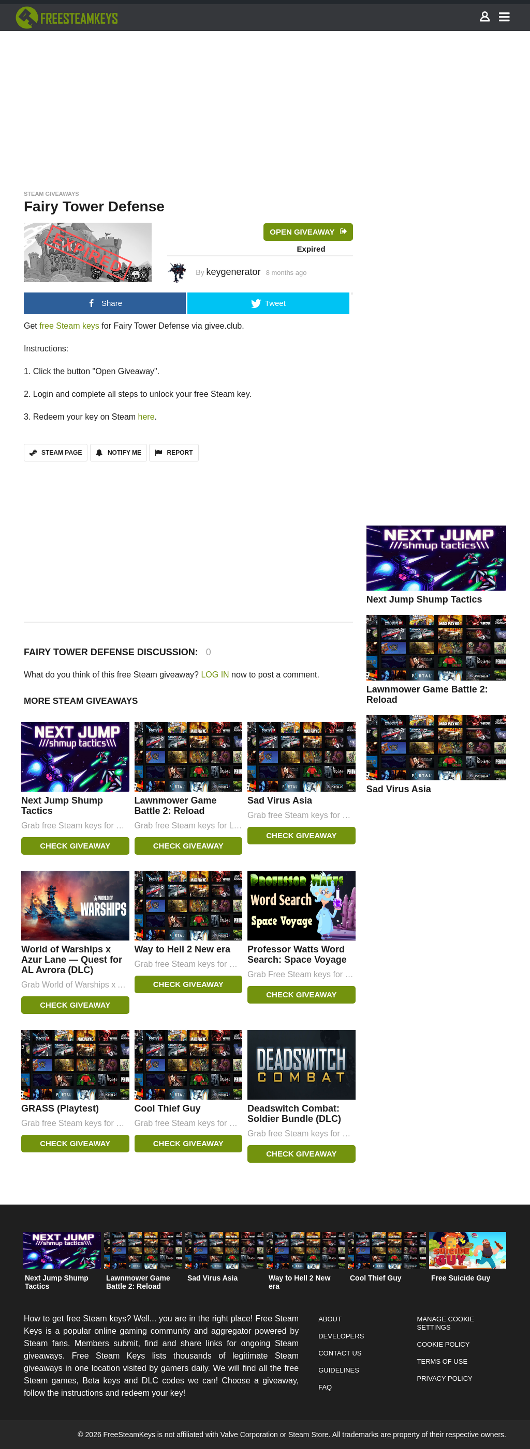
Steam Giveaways (51, 194)
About (330, 1319)
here (146, 416)
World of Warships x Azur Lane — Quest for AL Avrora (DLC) (71, 959)
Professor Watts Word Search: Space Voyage (297, 954)
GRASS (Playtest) (60, 1108)
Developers (341, 1336)
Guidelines (338, 1370)
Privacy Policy (445, 1378)
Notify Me (118, 452)
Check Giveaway (75, 845)
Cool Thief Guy (168, 1108)
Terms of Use (442, 1361)
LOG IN (215, 674)
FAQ (325, 1387)
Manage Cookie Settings (446, 1323)
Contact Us (339, 1353)
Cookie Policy (443, 1344)
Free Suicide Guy (460, 1278)
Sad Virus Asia (279, 800)
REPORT (174, 452)
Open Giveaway (302, 231)
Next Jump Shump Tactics (424, 599)
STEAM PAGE (56, 452)
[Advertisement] (265, 107)
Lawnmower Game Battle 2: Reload (176, 805)
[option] (61, 1263)
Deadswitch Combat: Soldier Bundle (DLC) (294, 1113)
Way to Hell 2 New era (182, 949)
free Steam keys (69, 325)
